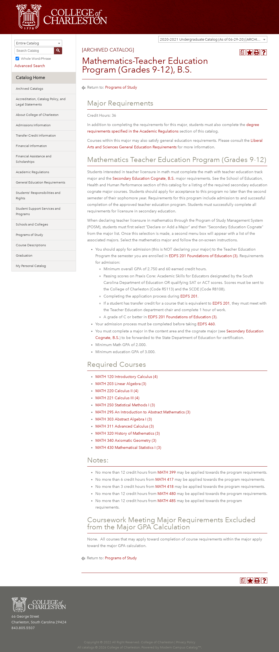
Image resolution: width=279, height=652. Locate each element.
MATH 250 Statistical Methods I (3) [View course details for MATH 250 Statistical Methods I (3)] (125, 405)
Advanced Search (29, 66)
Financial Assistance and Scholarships (33, 159)
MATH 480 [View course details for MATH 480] (166, 493)
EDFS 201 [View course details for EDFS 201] (189, 296)
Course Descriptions (31, 245)
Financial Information (31, 146)
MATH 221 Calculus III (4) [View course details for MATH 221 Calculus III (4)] (117, 398)
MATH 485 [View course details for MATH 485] (166, 500)
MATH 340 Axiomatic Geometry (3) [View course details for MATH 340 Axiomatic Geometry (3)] (125, 440)
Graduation (24, 255)
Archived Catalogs (29, 89)
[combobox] (212, 39)
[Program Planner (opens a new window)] (242, 52)
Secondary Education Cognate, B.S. (144, 178)
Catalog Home (30, 77)
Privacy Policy (185, 642)
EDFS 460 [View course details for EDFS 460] (206, 324)
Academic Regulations (32, 172)
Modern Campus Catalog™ (180, 647)
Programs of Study (29, 235)
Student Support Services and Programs (38, 211)
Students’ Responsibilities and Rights (38, 195)
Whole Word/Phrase (36, 59)
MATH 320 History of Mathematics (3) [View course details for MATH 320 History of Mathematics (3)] (127, 433)
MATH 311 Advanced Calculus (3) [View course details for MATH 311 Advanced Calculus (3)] (124, 426)
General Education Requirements (40, 182)
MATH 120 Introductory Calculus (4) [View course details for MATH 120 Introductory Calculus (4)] (126, 376)
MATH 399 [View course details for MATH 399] (166, 472)
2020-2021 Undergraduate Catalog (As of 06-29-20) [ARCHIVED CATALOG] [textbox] (213, 39)
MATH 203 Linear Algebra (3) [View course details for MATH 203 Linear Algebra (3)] (120, 383)
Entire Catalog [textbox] (27, 43)
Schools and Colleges (32, 224)
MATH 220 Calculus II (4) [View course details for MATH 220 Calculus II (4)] (116, 391)
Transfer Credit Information (36, 135)
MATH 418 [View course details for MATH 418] (164, 486)
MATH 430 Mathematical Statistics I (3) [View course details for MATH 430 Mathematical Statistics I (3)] (128, 447)
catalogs (88, 647)
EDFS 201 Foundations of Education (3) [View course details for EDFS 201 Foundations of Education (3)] (203, 256)
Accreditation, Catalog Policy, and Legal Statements (41, 101)
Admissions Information (33, 125)
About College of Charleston (37, 115)
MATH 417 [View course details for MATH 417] (164, 479)
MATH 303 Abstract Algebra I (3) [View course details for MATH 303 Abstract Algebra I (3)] (123, 419)
